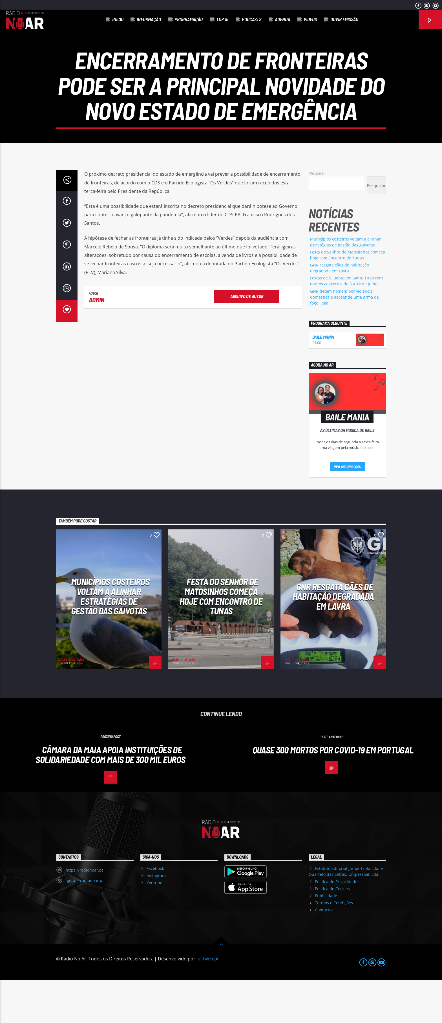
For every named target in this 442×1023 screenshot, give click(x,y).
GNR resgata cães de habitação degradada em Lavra (333, 639)
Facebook (155, 911)
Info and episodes (347, 509)
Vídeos (310, 19)
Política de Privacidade (336, 924)
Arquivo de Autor (246, 339)
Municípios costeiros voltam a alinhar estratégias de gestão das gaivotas (110, 639)
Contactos (324, 952)
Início (117, 19)
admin (96, 343)
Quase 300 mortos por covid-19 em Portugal (333, 792)
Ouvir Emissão (344, 19)
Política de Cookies (332, 931)
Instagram (156, 918)
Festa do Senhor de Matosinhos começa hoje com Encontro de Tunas (221, 639)
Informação (149, 19)
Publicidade (326, 938)
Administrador (72, 702)
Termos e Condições (334, 945)
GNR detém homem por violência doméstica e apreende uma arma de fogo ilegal (344, 340)
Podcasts (251, 19)
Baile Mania (323, 379)
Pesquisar (317, 216)
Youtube (154, 925)
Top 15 (222, 19)
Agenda (282, 19)
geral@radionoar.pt (85, 923)
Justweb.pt (207, 1001)
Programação (188, 19)
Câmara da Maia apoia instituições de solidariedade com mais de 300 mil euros (110, 797)
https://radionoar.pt (84, 913)
